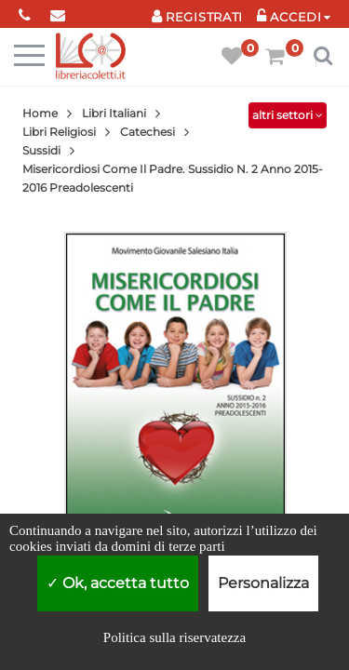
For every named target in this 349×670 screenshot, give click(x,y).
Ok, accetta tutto (118, 583)
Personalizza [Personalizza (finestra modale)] (263, 583)
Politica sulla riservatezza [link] (174, 637)
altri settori (287, 115)
